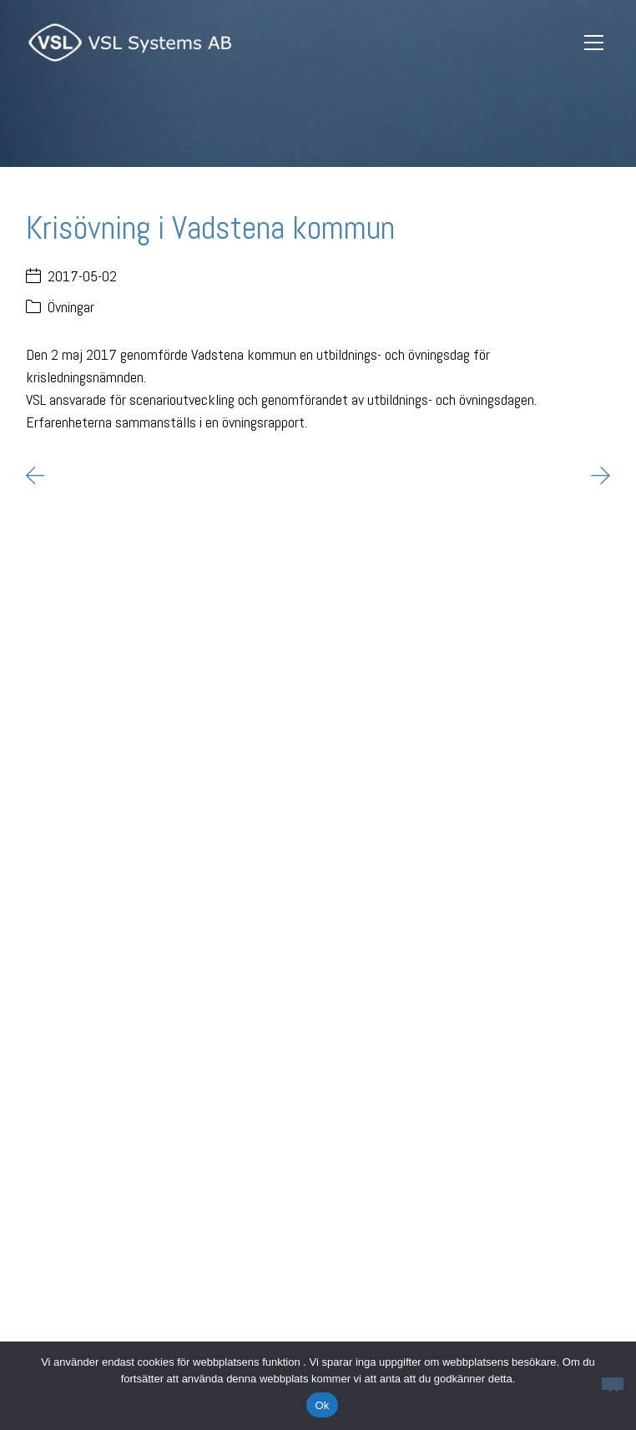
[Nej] (612, 1383)
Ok (322, 1405)
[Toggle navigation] (594, 43)
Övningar (71, 306)
